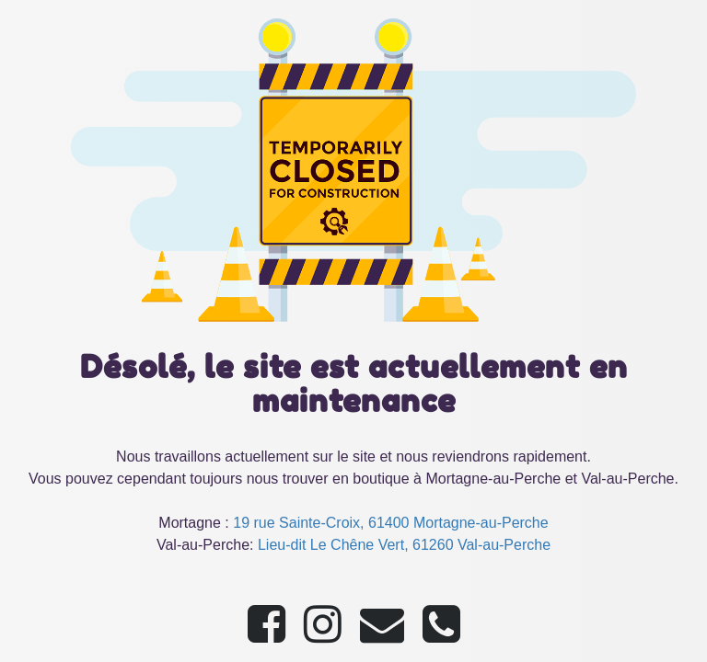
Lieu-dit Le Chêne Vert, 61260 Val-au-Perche (404, 545)
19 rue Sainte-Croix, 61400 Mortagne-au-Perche (390, 523)
